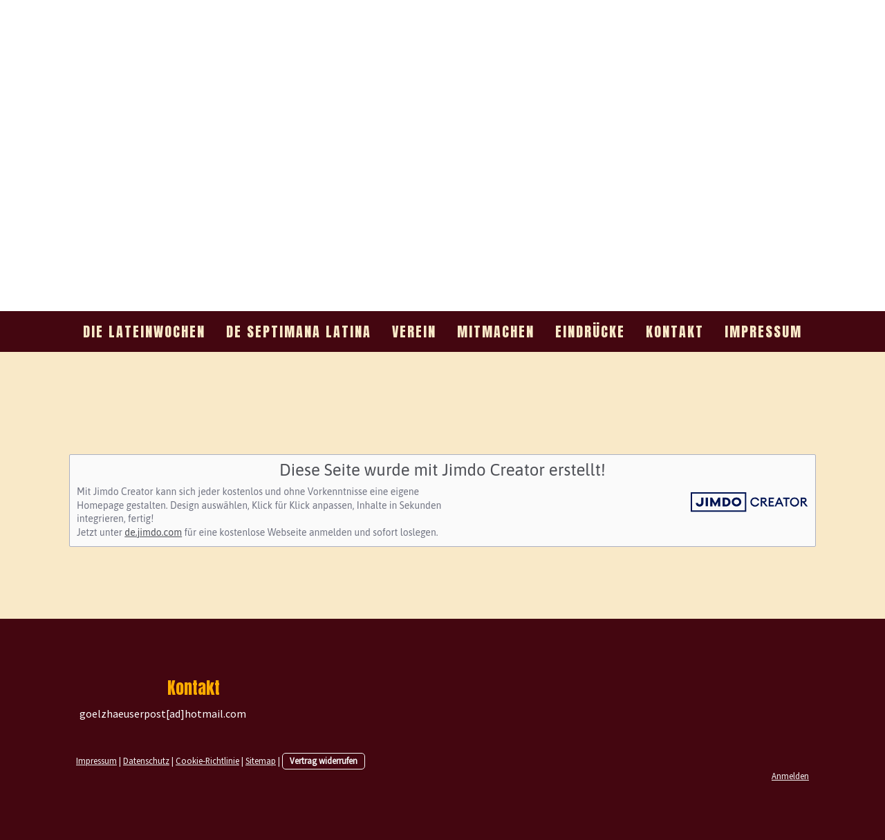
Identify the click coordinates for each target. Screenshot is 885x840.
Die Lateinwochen (144, 331)
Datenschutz (146, 760)
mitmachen (495, 331)
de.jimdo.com (153, 532)
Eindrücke (590, 331)
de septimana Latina (298, 331)
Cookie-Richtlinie (207, 760)
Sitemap (260, 760)
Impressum (763, 331)
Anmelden (790, 775)
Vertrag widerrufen (323, 760)
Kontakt (675, 331)
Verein (414, 331)
